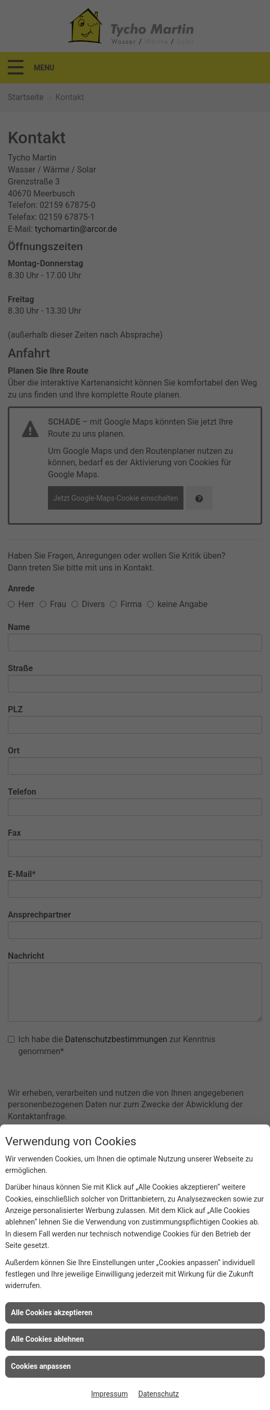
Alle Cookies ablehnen (47, 1339)
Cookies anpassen (41, 1366)
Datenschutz (158, 1394)
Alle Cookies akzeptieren (51, 1312)
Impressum (109, 1394)
